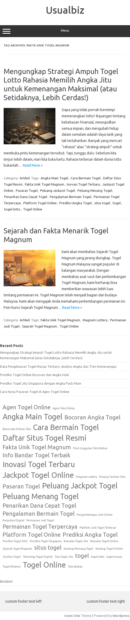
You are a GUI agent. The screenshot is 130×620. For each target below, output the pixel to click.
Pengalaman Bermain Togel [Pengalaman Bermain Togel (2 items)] (39, 513)
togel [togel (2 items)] (82, 556)
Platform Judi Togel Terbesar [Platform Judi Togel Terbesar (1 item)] (98, 527)
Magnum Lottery (95, 320)
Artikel (25, 178)
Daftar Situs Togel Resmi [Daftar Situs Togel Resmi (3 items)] (44, 438)
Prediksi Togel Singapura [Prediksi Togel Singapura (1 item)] (46, 541)
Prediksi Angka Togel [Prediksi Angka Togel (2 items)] (90, 535)
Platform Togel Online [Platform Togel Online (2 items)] (32, 535)
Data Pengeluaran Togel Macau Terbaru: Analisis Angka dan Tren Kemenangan (58, 366)
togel (117, 203)
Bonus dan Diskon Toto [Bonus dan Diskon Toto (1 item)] (17, 429)
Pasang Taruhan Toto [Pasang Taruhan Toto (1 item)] (112, 476)
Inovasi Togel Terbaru (83, 184)
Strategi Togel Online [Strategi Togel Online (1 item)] (109, 548)
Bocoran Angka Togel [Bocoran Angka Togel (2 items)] (92, 417)
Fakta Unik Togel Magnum (44, 184)
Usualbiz (65, 9)
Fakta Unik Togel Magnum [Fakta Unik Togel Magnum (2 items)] (37, 447)
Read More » (33, 165)
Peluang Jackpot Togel (57, 190)
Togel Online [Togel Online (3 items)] (44, 565)
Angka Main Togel (54, 178)
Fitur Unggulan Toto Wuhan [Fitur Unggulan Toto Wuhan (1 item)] (90, 448)
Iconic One (72, 615)
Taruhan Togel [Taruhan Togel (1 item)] (12, 556)
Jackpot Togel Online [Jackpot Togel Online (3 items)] (38, 475)
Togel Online (32, 209)
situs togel (102, 203)
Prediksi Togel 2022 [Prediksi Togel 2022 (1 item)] (15, 541)
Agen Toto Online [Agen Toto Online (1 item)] (64, 408)
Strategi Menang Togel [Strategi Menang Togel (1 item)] (78, 548)
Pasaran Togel (27, 190)
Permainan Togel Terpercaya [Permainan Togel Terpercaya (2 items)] (40, 526)
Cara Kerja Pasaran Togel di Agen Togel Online (34, 391)
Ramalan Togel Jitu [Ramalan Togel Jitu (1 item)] (76, 541)
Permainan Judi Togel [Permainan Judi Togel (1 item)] (40, 520)
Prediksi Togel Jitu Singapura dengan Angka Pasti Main (40, 383)
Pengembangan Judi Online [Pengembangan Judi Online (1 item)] (95, 514)
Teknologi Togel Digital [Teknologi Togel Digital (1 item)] (38, 556)
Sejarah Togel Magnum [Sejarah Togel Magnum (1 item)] (17, 548)
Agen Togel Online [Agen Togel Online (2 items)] (26, 407)
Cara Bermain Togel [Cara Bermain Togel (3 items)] (66, 427)
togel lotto (12, 209)
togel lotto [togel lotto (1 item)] (97, 556)
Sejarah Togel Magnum (39, 326)
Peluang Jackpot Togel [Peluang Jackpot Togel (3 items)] (80, 485)
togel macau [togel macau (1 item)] (114, 556)
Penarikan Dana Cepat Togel (25, 197)
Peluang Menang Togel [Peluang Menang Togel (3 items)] (41, 496)
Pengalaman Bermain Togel (70, 197)
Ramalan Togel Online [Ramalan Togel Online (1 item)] (104, 541)
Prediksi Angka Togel (75, 203)
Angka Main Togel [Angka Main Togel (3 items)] (32, 416)
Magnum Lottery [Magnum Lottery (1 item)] (86, 476)
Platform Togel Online (40, 203)
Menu (65, 31)
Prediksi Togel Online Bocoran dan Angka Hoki (34, 375)
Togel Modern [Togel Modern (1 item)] (12, 566)
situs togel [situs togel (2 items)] (47, 547)
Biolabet (6, 581)
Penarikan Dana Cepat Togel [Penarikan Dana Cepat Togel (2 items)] (39, 505)
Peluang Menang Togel (94, 190)
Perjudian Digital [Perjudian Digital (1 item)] (13, 520)
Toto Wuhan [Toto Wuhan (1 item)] (75, 566)
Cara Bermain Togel (85, 178)
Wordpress (121, 615)
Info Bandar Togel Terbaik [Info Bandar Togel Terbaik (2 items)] (36, 455)
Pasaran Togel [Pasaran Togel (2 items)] (21, 486)
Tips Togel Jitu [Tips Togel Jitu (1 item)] (64, 556)
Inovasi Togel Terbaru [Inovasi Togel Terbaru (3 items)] (39, 464)
